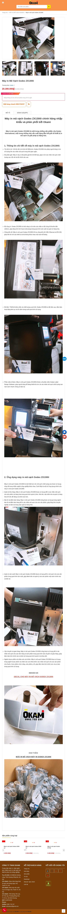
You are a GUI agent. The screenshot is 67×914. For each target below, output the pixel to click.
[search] (49, 6)
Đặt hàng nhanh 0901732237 (14, 104)
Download (26, 879)
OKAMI (29, 911)
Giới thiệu (26, 871)
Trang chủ (26, 868)
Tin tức (26, 876)
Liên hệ (26, 884)
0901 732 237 (10, 904)
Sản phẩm (26, 874)
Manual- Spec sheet (29, 881)
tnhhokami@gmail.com (12, 906)
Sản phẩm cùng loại (9, 836)
